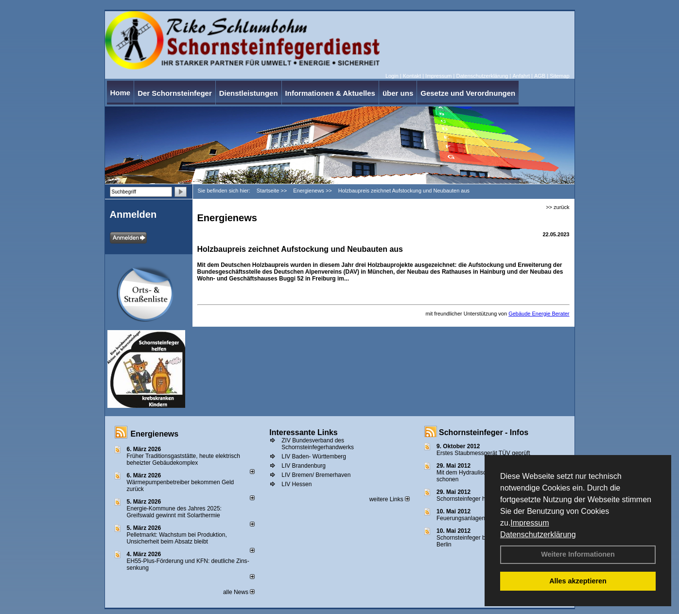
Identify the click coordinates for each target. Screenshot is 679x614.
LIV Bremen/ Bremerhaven (315, 475)
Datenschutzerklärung (538, 534)
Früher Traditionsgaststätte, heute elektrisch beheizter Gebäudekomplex (183, 459)
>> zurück (557, 207)
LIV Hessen (296, 484)
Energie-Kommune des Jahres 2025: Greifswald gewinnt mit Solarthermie (174, 512)
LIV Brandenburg (303, 465)
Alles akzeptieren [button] (578, 581)
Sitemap (559, 76)
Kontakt (412, 76)
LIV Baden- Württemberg (313, 456)
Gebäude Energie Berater (538, 313)
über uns (398, 93)
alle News (239, 592)
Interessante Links (303, 432)
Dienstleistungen (248, 93)
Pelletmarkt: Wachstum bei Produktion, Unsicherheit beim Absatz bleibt (177, 538)
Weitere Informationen (578, 554)
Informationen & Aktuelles (330, 93)
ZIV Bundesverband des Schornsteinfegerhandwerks (317, 444)
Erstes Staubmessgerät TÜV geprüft (483, 453)
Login (392, 76)
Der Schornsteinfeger (175, 93)
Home (120, 92)
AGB (539, 76)
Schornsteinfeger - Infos (483, 432)
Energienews (155, 434)
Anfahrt (520, 76)
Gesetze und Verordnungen (467, 93)
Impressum (529, 523)
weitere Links (389, 499)
